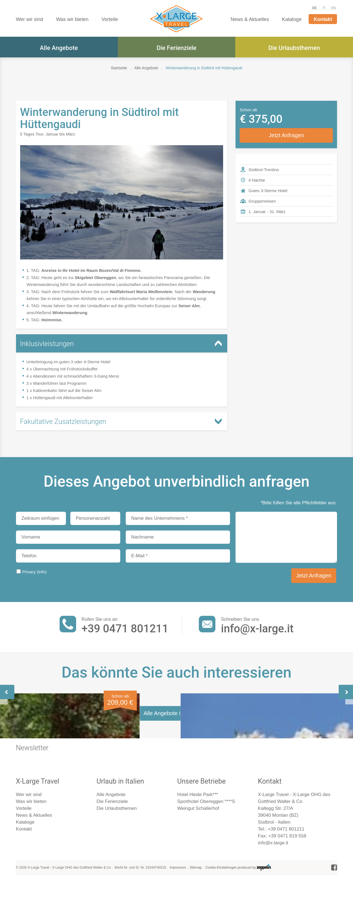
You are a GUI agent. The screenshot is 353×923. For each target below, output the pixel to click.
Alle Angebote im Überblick (176, 862)
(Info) (42, 571)
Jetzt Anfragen (286, 135)
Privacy (34, 571)
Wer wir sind (29, 19)
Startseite (119, 68)
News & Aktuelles (250, 19)
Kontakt (323, 19)
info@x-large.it (257, 628)
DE (314, 8)
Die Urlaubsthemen (294, 47)
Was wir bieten (72, 19)
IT (323, 8)
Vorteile (109, 19)
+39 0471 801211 (125, 628)
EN (333, 8)
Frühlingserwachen (49, 760)
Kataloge (291, 19)
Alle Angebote (59, 47)
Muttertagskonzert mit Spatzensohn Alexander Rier (173, 764)
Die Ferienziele (176, 47)
